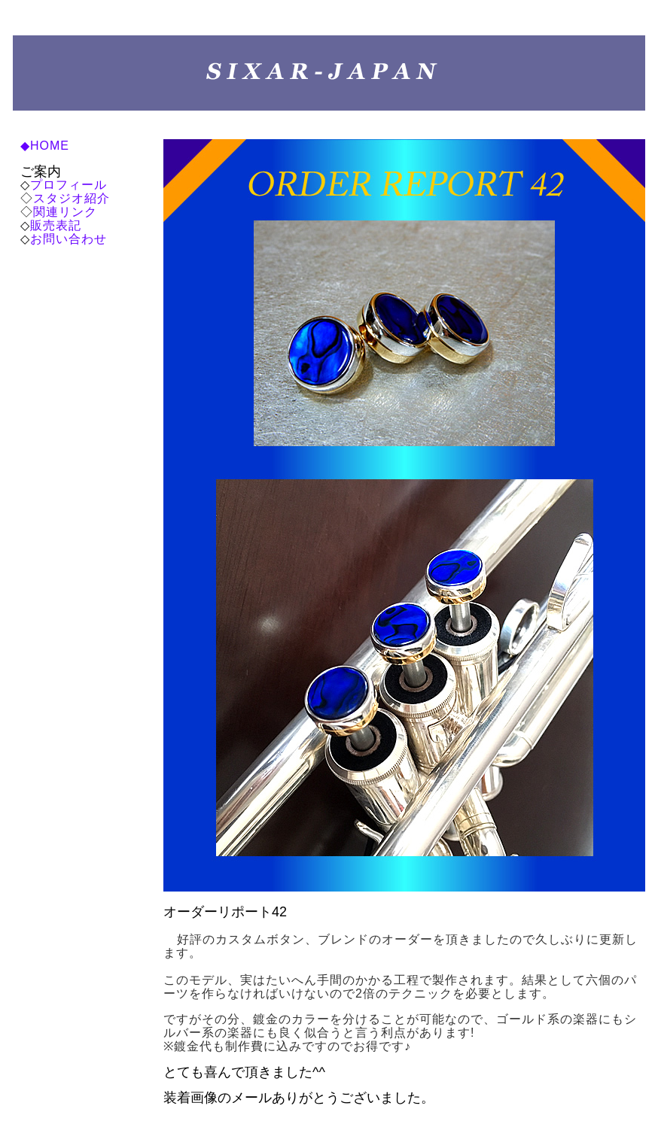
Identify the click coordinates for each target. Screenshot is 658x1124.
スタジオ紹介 (71, 198)
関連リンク (65, 211)
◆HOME (44, 145)
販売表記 (55, 225)
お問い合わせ (68, 238)
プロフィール (68, 184)
